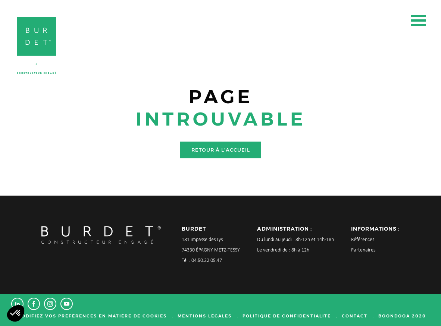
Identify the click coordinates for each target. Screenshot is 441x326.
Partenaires (363, 250)
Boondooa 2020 (402, 316)
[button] (16, 313)
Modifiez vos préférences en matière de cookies (92, 316)
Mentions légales (205, 316)
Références (362, 240)
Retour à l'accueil (220, 150)
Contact (355, 316)
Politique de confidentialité (287, 316)
